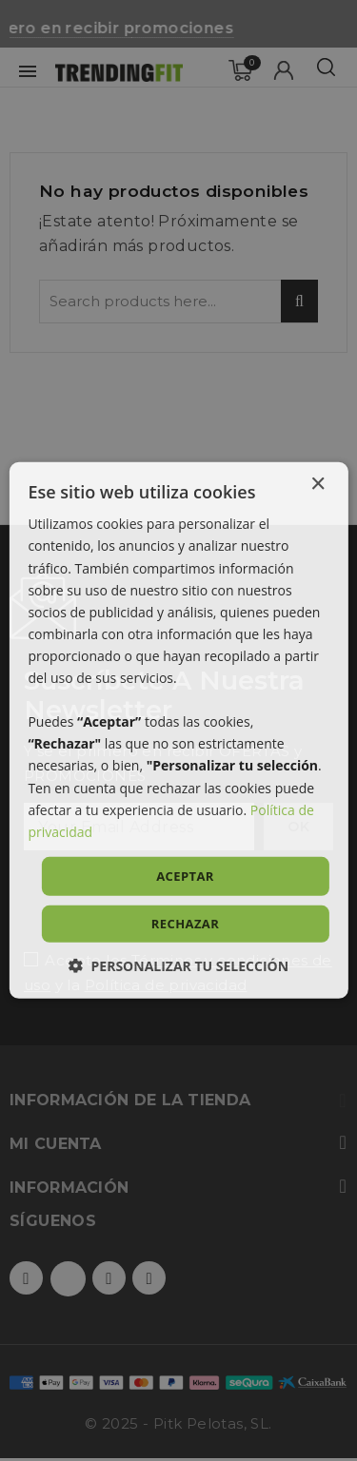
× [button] (317, 484)
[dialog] (178, 730)
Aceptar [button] (185, 876)
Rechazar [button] (185, 923)
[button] (178, 966)
